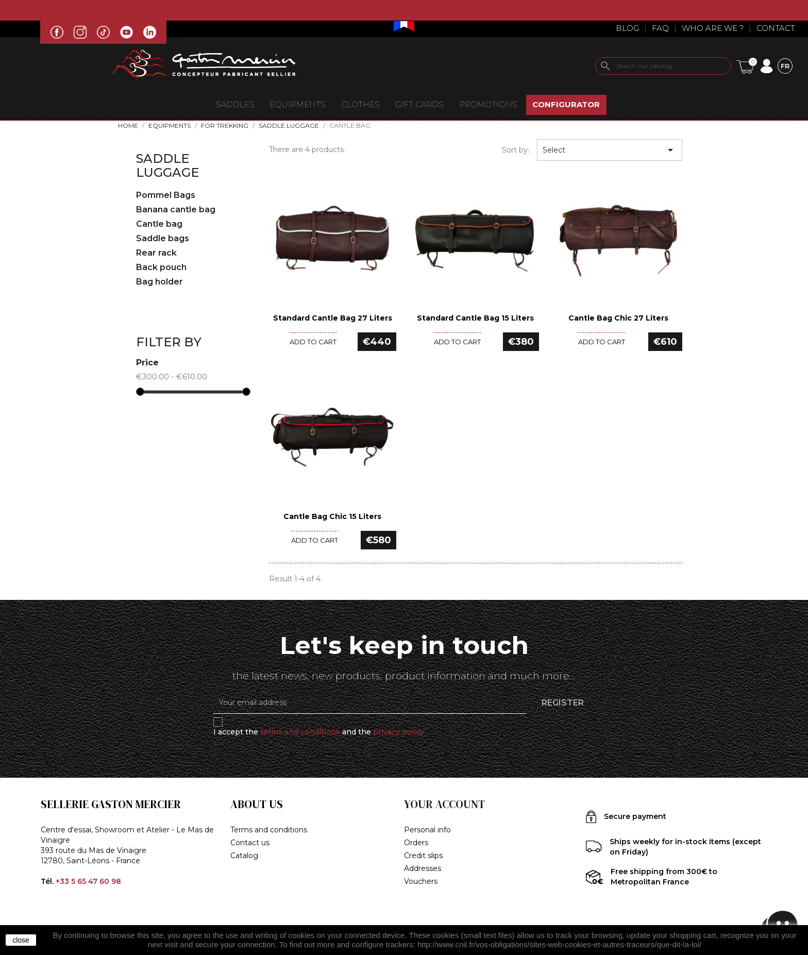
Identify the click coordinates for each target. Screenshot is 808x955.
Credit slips (423, 855)
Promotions (488, 104)
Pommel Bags (165, 195)
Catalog (244, 855)
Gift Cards (419, 104)
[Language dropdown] (785, 66)
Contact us (250, 842)
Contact (775, 28)
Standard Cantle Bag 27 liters (332, 318)
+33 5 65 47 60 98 (88, 881)
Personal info (427, 829)
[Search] (663, 66)
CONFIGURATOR (566, 104)
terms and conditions (300, 731)
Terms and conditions (268, 829)
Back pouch (161, 267)
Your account (444, 804)
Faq (660, 28)
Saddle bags (162, 238)
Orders (416, 842)
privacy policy (398, 731)
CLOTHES (360, 104)
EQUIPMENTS (298, 104)
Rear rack (156, 253)
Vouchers (420, 881)
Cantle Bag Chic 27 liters (618, 318)
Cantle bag (159, 224)
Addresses (422, 868)
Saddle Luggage (167, 165)
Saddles (235, 104)
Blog (627, 28)
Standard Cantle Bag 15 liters (475, 318)
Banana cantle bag (175, 209)
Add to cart (313, 342)
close (20, 940)
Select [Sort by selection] (610, 150)
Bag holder (159, 282)
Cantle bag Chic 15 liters (332, 516)
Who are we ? (713, 28)
